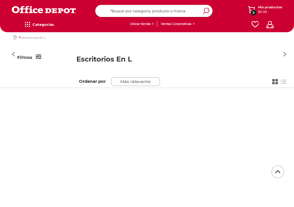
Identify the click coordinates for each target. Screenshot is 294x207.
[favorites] (255, 24)
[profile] (270, 24)
